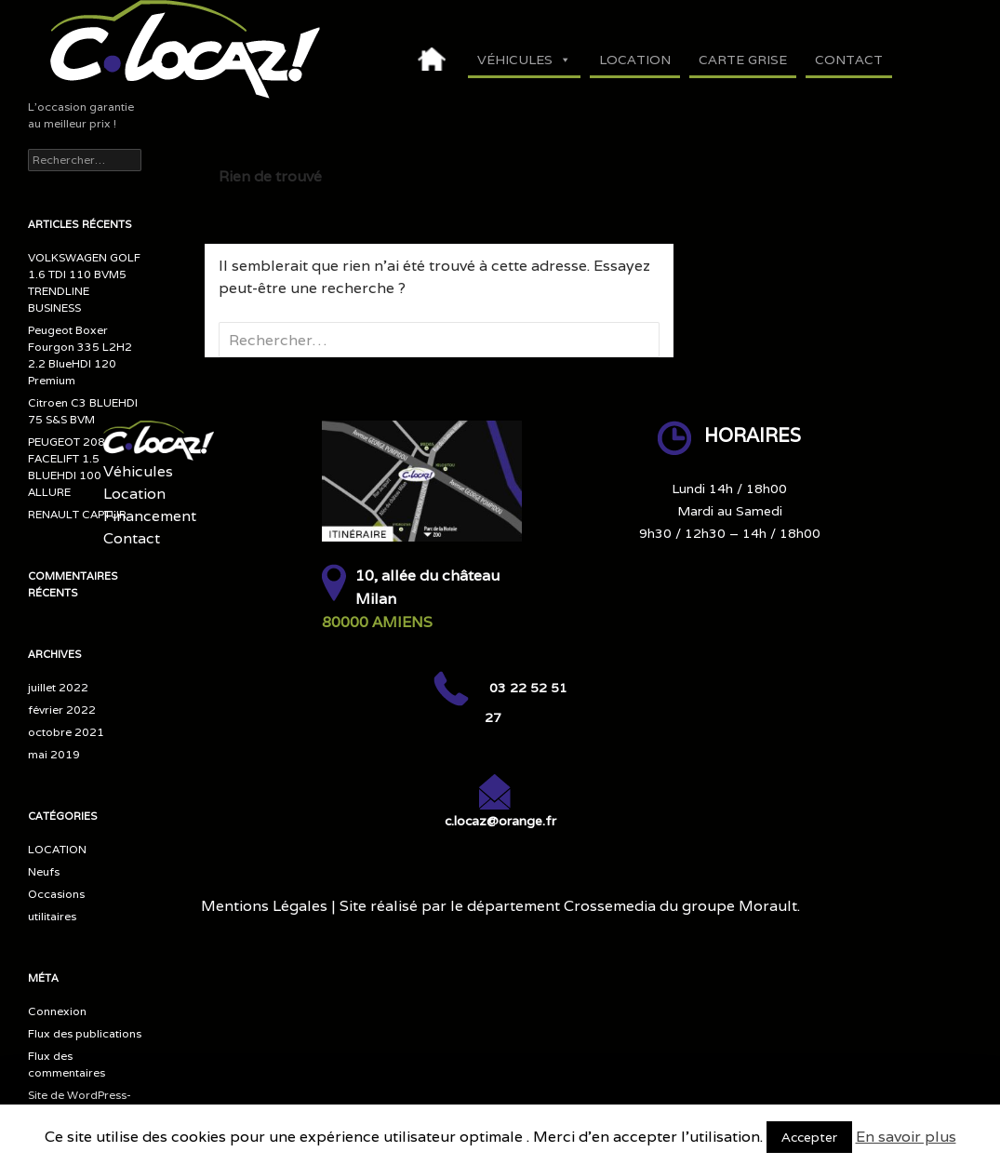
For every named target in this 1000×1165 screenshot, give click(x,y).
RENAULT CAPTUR (77, 514)
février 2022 (62, 709)
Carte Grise (743, 59)
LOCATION (57, 849)
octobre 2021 (66, 732)
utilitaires (52, 916)
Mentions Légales (264, 906)
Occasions (56, 894)
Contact (849, 59)
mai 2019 (54, 754)
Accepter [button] (809, 1137)
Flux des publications (84, 1033)
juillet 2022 (58, 687)
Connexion (57, 1011)
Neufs (44, 871)
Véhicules (524, 59)
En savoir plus (906, 1136)
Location (635, 59)
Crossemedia (610, 906)
